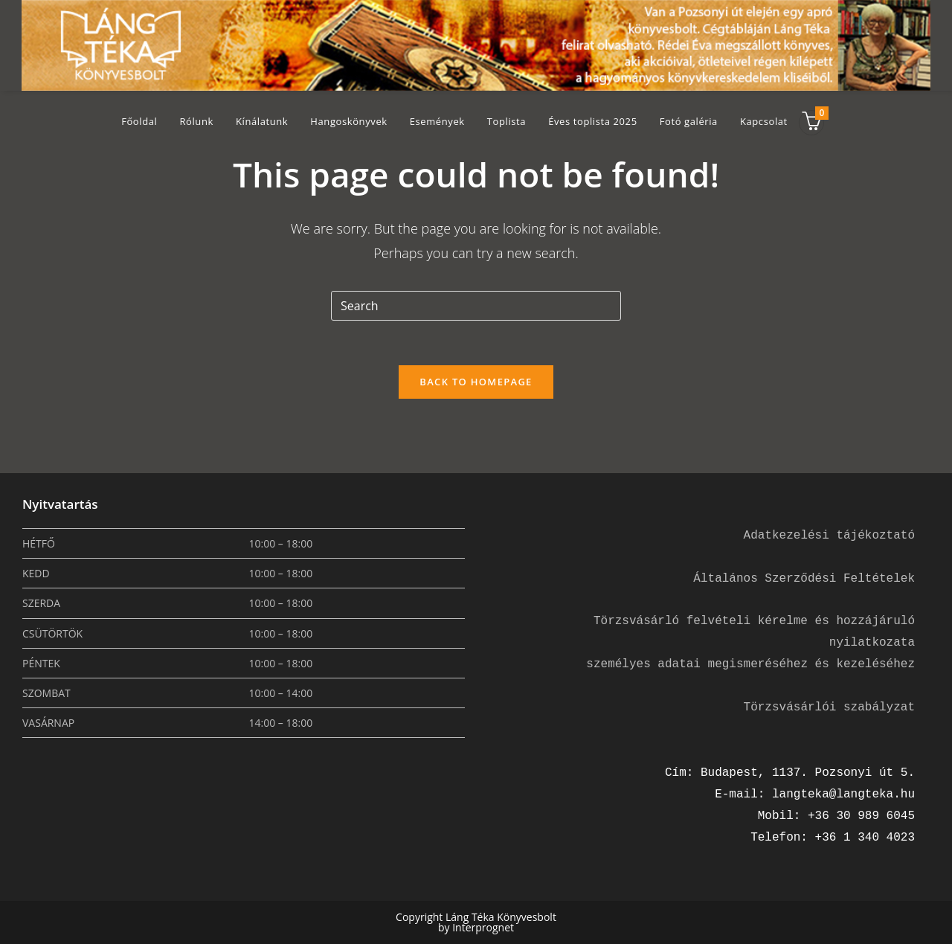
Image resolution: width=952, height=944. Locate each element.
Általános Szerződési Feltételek (804, 579)
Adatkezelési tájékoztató (829, 535)
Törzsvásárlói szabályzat (829, 707)
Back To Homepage (475, 381)
